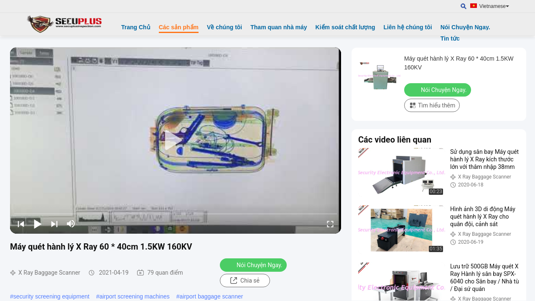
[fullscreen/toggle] (330, 223)
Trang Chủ (135, 27)
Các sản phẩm (179, 27)
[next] (54, 223)
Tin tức (450, 38)
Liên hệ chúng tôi (408, 27)
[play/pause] (37, 223)
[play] (175, 140)
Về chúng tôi (224, 27)
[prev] (21, 223)
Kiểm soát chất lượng (345, 27)
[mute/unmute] (71, 223)
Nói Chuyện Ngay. (465, 27)
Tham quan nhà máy (278, 27)
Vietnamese (494, 6)
